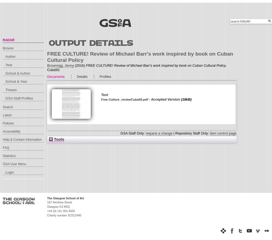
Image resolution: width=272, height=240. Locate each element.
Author (10, 57)
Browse (8, 48)
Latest (7, 115)
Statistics (9, 156)
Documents (56, 77)
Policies (8, 123)
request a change (159, 133)
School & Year (16, 81)
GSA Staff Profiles (19, 98)
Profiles (105, 77)
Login (9, 172)
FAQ (6, 148)
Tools (56, 139)
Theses (11, 90)
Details (82, 77)
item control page (223, 133)
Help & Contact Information (22, 140)
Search (8, 107)
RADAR (8, 40)
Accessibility (11, 131)
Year (8, 65)
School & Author (17, 73)
